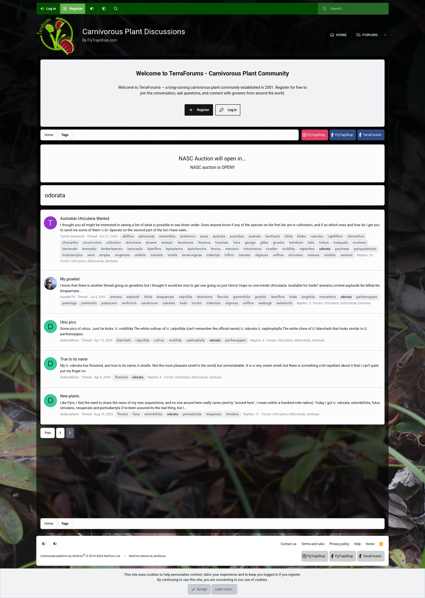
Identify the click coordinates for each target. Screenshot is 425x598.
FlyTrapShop (316, 135)
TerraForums (372, 135)
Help (357, 544)
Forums (370, 35)
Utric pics (68, 322)
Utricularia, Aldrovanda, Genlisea (94, 261)
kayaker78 (67, 297)
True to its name (74, 359)
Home (341, 35)
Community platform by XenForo (80, 556)
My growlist (70, 279)
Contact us (289, 544)
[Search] (116, 9)
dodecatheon (69, 340)
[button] (104, 9)
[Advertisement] (203, 476)
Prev (48, 433)
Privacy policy (339, 544)
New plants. (70, 396)
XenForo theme (139, 556)
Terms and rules (312, 544)
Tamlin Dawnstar (72, 236)
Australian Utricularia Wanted (84, 218)
